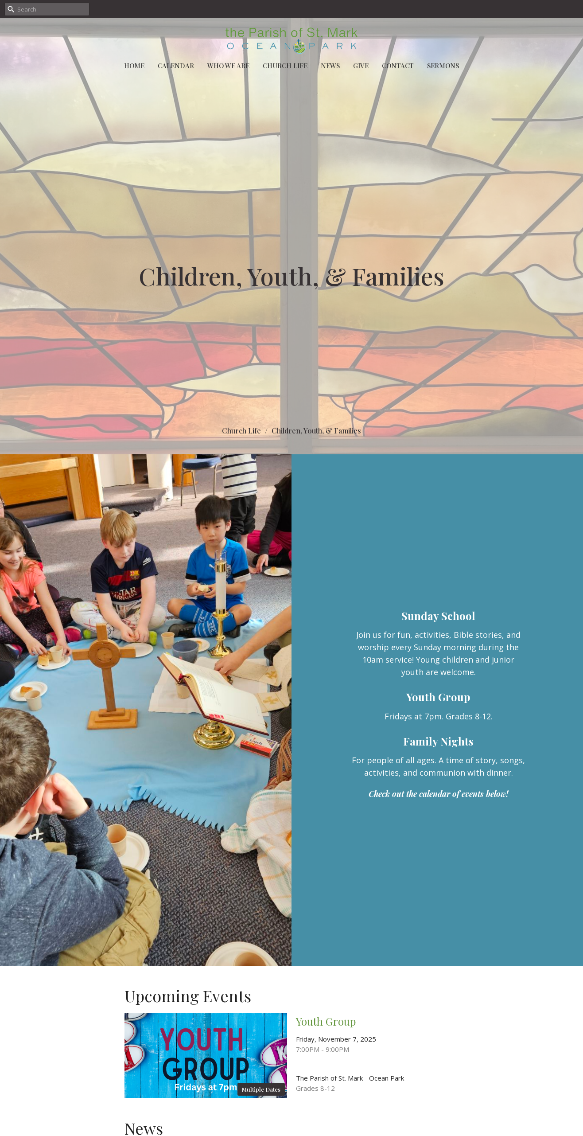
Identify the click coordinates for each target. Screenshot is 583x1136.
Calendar (176, 65)
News (330, 65)
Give (361, 65)
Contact (398, 65)
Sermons (443, 65)
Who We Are (228, 65)
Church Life (285, 65)
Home (134, 65)
